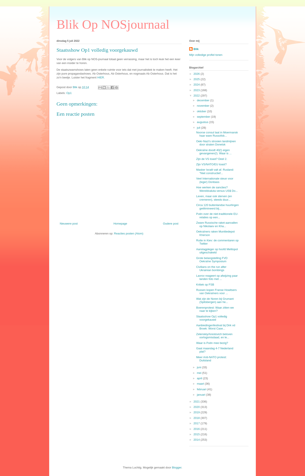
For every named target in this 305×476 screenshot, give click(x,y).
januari (201, 394)
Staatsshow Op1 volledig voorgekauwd (211, 318)
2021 (197, 401)
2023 (197, 90)
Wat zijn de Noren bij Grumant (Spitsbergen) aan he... (215, 300)
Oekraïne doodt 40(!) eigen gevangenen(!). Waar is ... (213, 151)
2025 (197, 79)
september (204, 116)
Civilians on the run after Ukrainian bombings (211, 268)
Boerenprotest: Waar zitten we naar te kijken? (215, 309)
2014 (197, 439)
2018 (197, 418)
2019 (197, 412)
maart (201, 383)
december (203, 100)
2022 (197, 95)
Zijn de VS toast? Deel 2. (211, 159)
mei (199, 373)
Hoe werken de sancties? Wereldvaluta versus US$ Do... (217, 189)
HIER (100, 77)
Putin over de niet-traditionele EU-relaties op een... (217, 215)
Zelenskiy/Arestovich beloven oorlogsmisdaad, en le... (214, 335)
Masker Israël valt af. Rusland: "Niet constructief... (215, 171)
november (203, 105)
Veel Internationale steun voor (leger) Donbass (214, 180)
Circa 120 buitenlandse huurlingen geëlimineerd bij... (217, 206)
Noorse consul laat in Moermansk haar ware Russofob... (217, 134)
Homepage (120, 223)
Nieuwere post (69, 223)
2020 (197, 407)
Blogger (176, 467)
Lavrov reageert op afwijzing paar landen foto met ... (216, 277)
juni (199, 367)
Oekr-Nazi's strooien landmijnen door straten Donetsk (216, 143)
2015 (197, 434)
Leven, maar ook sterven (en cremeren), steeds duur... (214, 198)
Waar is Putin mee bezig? (212, 343)
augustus (203, 122)
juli (199, 127)
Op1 (69, 93)
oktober (202, 111)
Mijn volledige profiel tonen (205, 54)
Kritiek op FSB (205, 284)
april (200, 378)
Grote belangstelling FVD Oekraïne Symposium (211, 259)
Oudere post (170, 223)
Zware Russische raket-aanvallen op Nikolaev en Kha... (216, 224)
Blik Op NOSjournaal (113, 24)
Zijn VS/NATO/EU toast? (211, 164)
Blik (196, 49)
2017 (197, 423)
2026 (197, 73)
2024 (197, 84)
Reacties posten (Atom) (128, 233)
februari (202, 389)
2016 (197, 429)
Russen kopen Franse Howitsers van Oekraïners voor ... (216, 291)
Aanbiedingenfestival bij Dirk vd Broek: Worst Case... (215, 327)
